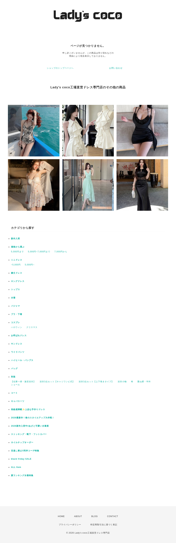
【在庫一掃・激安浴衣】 (23, 381)
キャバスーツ (17, 401)
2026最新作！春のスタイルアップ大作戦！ (32, 417)
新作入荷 (15, 238)
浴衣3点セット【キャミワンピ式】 (57, 381)
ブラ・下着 (16, 314)
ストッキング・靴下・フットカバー (29, 434)
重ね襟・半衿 (144, 381)
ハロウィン (16, 327)
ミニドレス (16, 260)
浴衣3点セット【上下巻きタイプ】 (96, 381)
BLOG (94, 516)
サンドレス (16, 344)
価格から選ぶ (17, 247)
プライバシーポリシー (70, 524)
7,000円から (60, 251)
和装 (13, 377)
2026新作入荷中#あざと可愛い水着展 (30, 426)
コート (14, 393)
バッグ (14, 368)
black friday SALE (21, 459)
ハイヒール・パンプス (22, 360)
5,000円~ (29, 265)
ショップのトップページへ (60, 68)
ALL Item (16, 467)
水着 (13, 298)
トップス (15, 289)
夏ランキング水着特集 (22, 475)
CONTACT (112, 516)
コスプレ (15, 322)
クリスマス (31, 327)
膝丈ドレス (16, 273)
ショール (15, 384)
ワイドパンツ (17, 352)
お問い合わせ (116, 68)
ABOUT (78, 516)
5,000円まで (17, 251)
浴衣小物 (122, 381)
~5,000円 (16, 265)
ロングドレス (17, 281)
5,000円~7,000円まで (39, 251)
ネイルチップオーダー (22, 442)
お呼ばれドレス (19, 335)
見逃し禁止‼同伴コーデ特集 (25, 450)
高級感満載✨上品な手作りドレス (28, 409)
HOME (61, 516)
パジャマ (15, 306)
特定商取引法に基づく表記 (103, 524)
